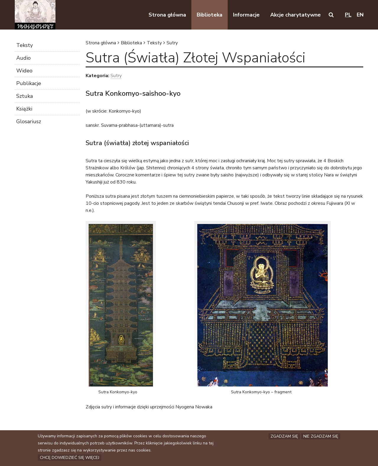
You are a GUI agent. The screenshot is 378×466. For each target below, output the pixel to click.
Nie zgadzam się (320, 436)
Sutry (172, 43)
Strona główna (101, 43)
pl (348, 14)
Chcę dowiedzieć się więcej (69, 457)
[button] (331, 15)
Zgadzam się (284, 436)
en (360, 14)
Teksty (154, 43)
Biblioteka (131, 43)
